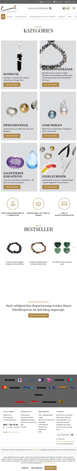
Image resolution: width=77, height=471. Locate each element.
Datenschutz (42, 427)
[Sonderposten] (21, 16)
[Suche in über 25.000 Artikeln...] (40, 8)
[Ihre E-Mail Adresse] (63, 435)
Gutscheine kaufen (27, 417)
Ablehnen (25, 468)
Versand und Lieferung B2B (28, 423)
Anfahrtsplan (25, 415)
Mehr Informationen (49, 463)
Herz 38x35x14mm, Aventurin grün (39, 263)
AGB (39, 432)
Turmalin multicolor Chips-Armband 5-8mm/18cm (15, 263)
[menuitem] (58, 2)
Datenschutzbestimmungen (65, 441)
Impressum (42, 429)
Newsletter (42, 422)
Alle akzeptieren (37, 468)
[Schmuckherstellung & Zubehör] (42, 16)
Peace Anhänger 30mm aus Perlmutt (62, 263)
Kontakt (23, 427)
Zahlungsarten (43, 424)
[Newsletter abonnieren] (72, 435)
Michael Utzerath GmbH (46, 420)
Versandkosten (36, 450)
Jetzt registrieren (38, 315)
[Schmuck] (61, 16)
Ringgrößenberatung (28, 420)
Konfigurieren (50, 468)
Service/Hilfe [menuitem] (45, 2)
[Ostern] (10, 16)
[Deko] (69, 16)
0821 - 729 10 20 (10, 424)
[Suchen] (50, 8)
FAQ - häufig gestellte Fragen (45, 416)
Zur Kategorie (12, 85)
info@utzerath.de (13, 432)
